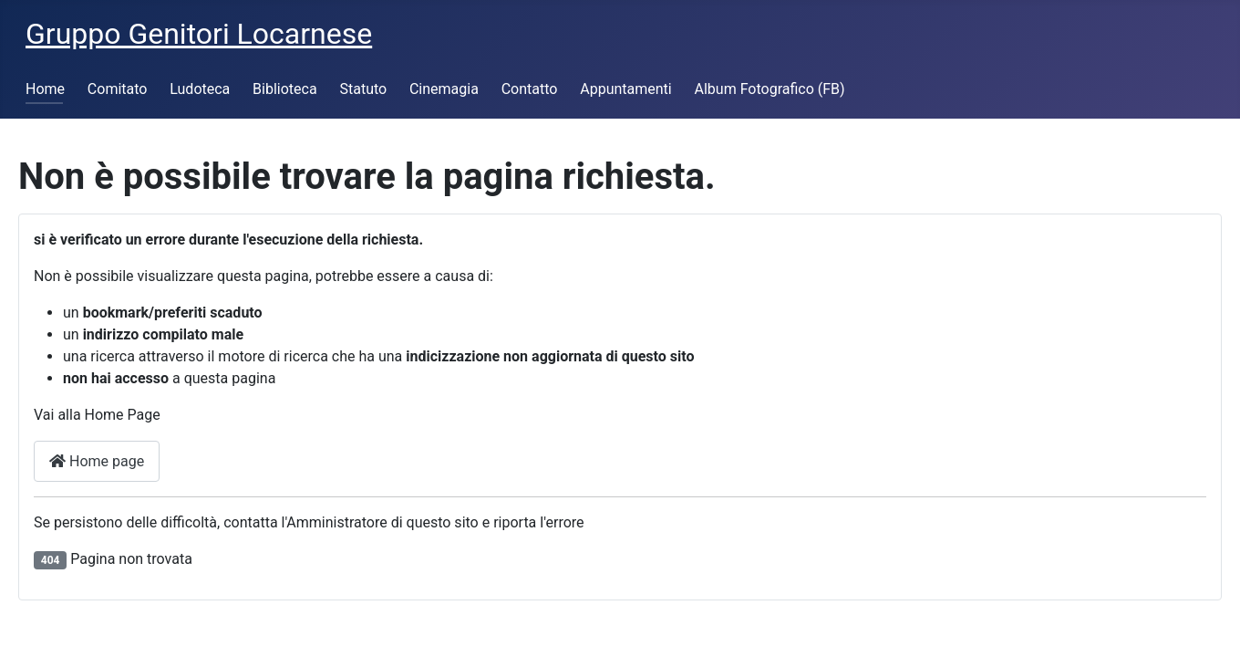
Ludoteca (200, 89)
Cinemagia (444, 89)
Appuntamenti (625, 89)
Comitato (118, 89)
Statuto (363, 89)
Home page (96, 461)
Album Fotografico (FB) (770, 89)
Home (45, 89)
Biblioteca (285, 89)
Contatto (529, 89)
